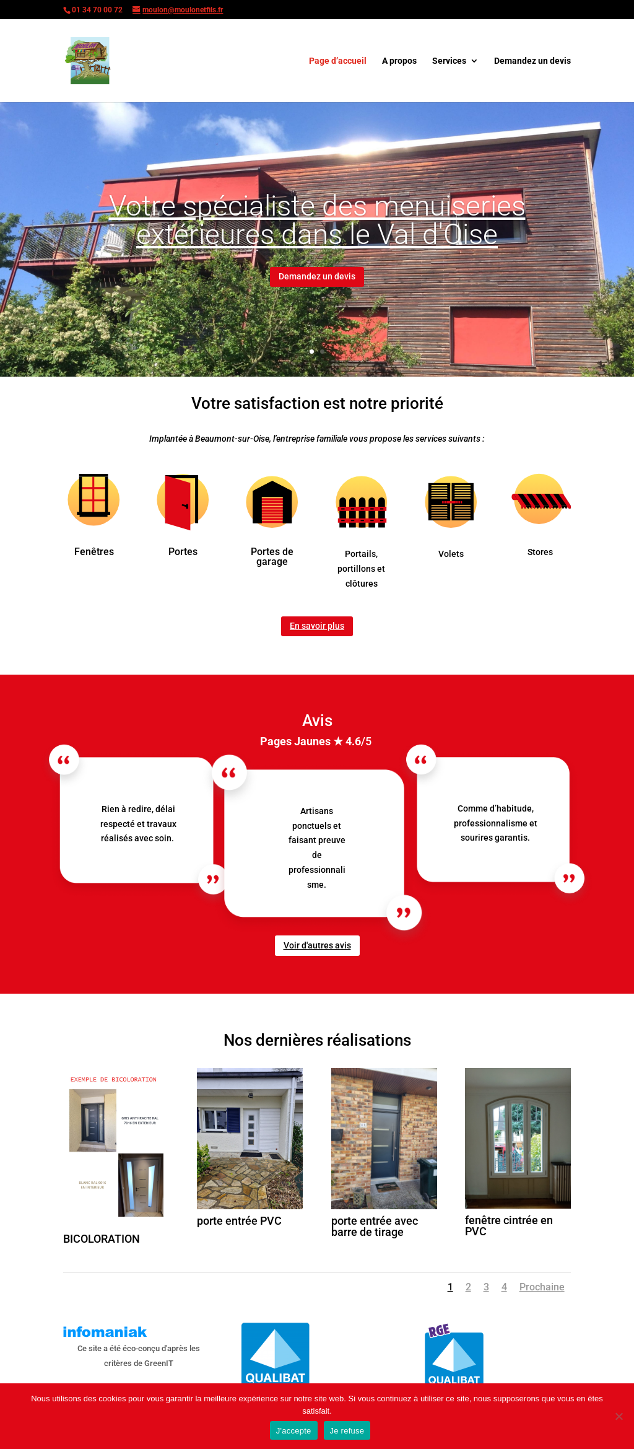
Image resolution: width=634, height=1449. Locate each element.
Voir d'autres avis (317, 945)
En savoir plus (317, 626)
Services (449, 61)
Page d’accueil (338, 61)
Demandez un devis (532, 61)
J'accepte (293, 1430)
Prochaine (542, 1287)
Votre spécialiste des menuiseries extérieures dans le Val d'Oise (317, 229)
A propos (399, 61)
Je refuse (347, 1430)
